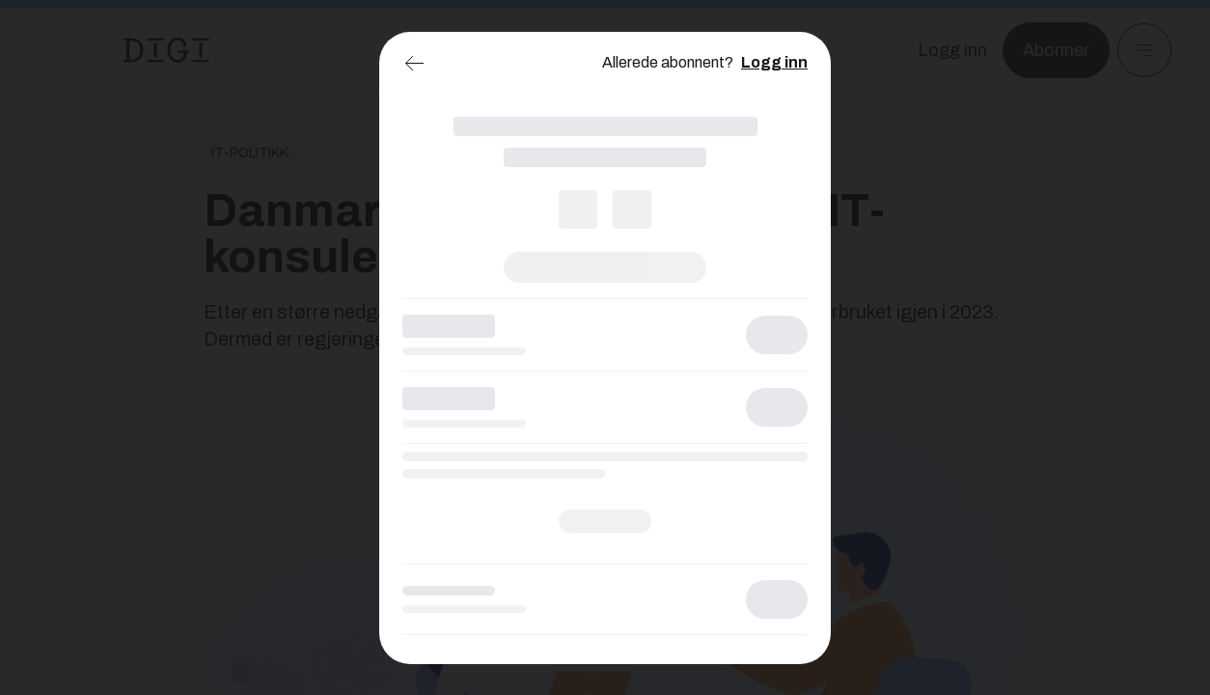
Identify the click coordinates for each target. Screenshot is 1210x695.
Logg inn (774, 62)
